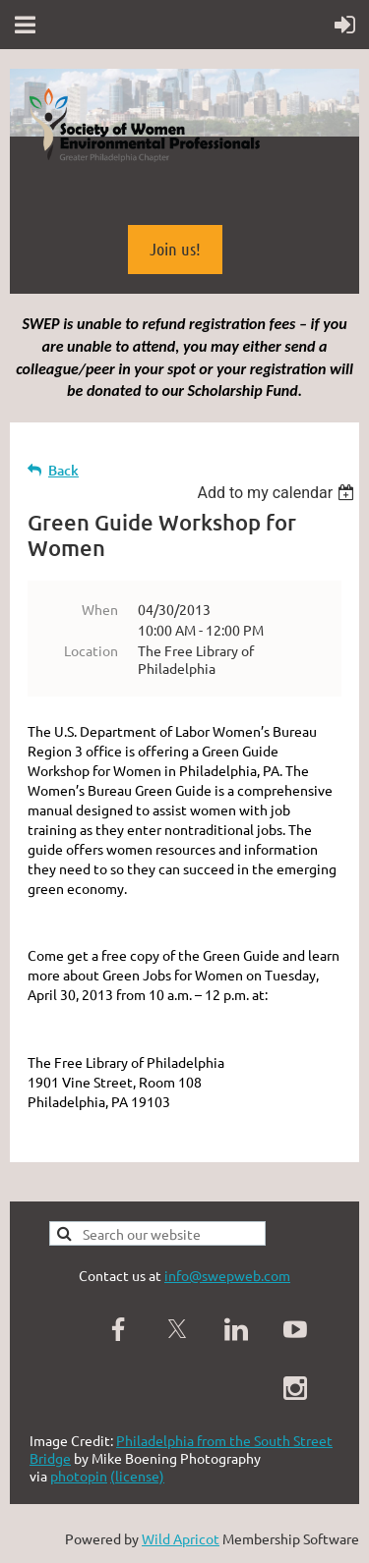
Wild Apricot (180, 1538)
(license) (137, 1475)
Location (91, 650)
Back (63, 470)
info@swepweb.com (227, 1275)
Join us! (175, 248)
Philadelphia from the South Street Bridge (181, 1449)
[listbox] (278, 492)
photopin (78, 1475)
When (100, 609)
